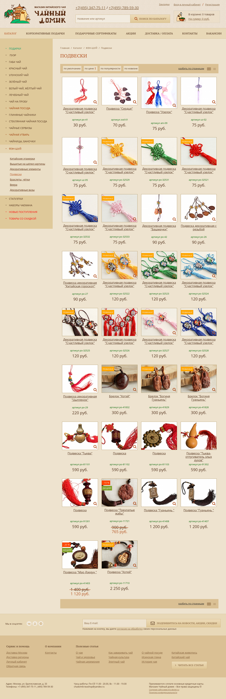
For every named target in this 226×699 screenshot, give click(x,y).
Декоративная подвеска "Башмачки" (159, 227)
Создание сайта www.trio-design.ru (164, 689)
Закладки (164, 4)
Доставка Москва (16, 652)
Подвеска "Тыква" (80, 453)
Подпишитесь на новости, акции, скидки (183, 623)
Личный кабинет (16, 661)
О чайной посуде (152, 652)
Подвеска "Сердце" (119, 109)
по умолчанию (72, 68)
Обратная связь (16, 666)
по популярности (110, 68)
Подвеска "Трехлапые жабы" (119, 511)
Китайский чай (181, 657)
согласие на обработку (130, 628)
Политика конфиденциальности (163, 692)
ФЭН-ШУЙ (91, 48)
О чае (79, 652)
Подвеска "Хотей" (119, 572)
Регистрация (212, 4)
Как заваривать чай (121, 652)
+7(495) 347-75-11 (91, 7)
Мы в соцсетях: (13, 623)
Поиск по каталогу (150, 18)
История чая (149, 661)
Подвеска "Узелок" (159, 112)
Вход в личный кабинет (187, 4)
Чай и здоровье (85, 657)
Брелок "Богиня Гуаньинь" (159, 398)
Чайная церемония (88, 661)
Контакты (51, 652)
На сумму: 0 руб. (198, 19)
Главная (65, 48)
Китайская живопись (184, 652)
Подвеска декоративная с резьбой (199, 227)
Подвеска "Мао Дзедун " (80, 572)
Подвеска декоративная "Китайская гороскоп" (80, 284)
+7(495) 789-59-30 (124, 7)
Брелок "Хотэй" (119, 396)
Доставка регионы (17, 657)
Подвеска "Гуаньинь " (159, 510)
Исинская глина (151, 657)
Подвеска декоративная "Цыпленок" (80, 398)
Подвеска (119, 453)
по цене (89, 68)
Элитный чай (117, 661)
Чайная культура (119, 657)
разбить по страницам (191, 68)
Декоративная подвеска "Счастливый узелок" (80, 110)
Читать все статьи (191, 665)
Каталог (77, 48)
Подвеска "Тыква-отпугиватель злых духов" (198, 456)
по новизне (131, 68)
